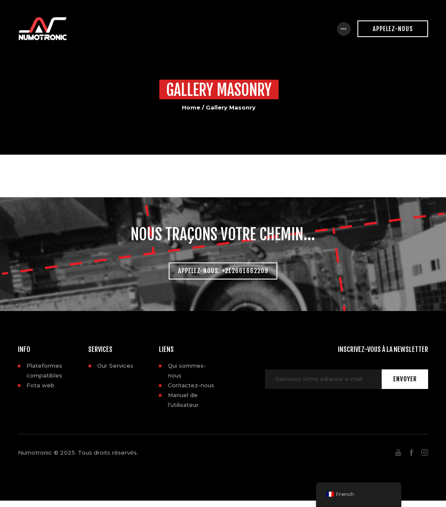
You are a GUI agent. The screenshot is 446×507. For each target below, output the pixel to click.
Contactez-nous (191, 385)
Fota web (40, 385)
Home (191, 107)
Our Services (115, 365)
